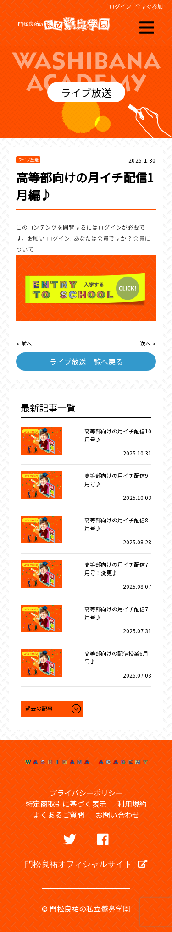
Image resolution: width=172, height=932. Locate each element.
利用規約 (132, 803)
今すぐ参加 (149, 6)
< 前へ (24, 343)
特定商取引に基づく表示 (66, 803)
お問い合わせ (117, 814)
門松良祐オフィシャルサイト (86, 864)
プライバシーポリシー (86, 792)
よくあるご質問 (58, 814)
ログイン (120, 6)
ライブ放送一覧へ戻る (86, 361)
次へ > (148, 343)
